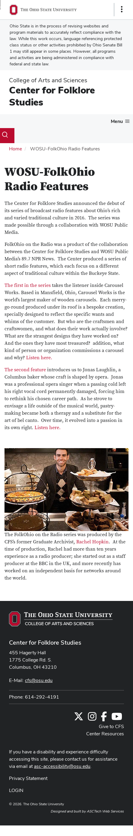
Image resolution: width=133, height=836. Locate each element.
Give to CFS (111, 726)
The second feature (25, 370)
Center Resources (105, 734)
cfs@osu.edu (39, 680)
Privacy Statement (28, 778)
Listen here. (39, 358)
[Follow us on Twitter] (78, 718)
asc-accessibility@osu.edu (62, 766)
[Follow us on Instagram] (92, 718)
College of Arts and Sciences (48, 80)
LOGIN (16, 790)
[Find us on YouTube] (116, 718)
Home (15, 149)
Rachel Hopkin (92, 542)
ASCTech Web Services (105, 811)
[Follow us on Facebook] (104, 718)
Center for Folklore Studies (52, 96)
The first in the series (28, 285)
